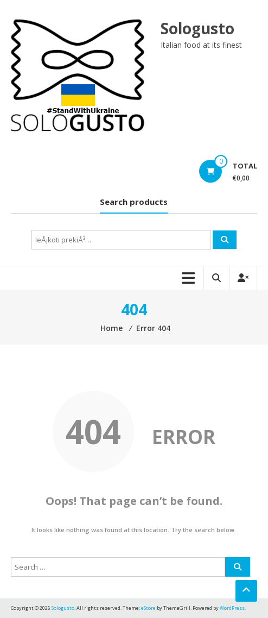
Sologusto (197, 28)
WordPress (232, 607)
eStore (148, 607)
